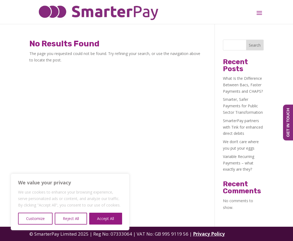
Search (255, 45)
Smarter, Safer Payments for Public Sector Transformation (243, 106)
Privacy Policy (209, 234)
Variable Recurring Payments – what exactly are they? (238, 163)
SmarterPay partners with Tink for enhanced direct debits (243, 127)
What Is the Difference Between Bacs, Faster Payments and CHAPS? (243, 85)
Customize (35, 218)
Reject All (71, 218)
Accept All (105, 218)
